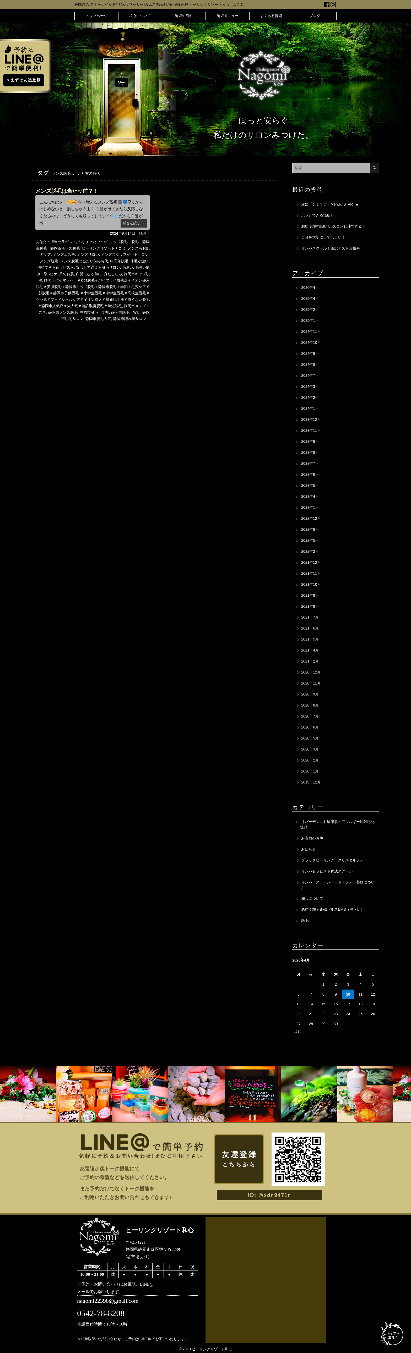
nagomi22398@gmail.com (108, 1301)
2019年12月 (311, 783)
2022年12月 (311, 519)
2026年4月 (310, 288)
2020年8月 (310, 706)
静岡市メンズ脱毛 (63, 312)
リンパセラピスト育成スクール (327, 871)
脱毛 (142, 233)
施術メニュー (228, 16)
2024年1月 (310, 409)
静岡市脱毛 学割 (94, 312)
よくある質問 (271, 16)
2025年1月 (310, 321)
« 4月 (296, 1032)
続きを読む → (134, 223)
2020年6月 (310, 728)
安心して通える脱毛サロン (98, 267)
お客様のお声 (312, 838)
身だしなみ (113, 274)
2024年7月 (310, 376)
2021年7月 (310, 618)
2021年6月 (310, 629)
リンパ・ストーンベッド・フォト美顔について (337, 885)
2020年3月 (310, 750)
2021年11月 (311, 574)
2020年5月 (310, 739)
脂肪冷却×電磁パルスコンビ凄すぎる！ (333, 226)
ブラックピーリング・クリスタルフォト (334, 860)
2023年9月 (310, 442)
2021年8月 (310, 607)
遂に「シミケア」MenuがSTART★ (330, 204)
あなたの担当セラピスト (56, 242)
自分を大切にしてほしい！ (323, 237)
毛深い (127, 267)
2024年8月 (310, 365)
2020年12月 (311, 673)
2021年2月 (310, 662)
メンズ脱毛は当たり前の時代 (84, 261)
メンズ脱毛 (49, 261)
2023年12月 (311, 420)
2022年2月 (310, 552)
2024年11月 (311, 332)
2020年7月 (310, 717)
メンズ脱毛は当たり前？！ (66, 191)
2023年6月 (310, 475)
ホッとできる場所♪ (316, 215)
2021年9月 (310, 596)
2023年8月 (310, 453)
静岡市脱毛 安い (125, 312)
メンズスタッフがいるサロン (125, 254)
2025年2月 (310, 310)
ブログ (314, 16)
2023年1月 (310, 508)
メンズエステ (64, 254)
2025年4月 (310, 299)
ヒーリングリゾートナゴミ (104, 248)
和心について (140, 16)
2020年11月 (311, 684)
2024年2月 (310, 398)
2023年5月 (310, 486)
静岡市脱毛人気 (98, 319)
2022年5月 (310, 541)
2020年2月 (310, 761)
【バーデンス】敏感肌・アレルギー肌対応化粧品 (337, 825)
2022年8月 (310, 530)
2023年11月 (311, 431)
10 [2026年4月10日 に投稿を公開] (348, 995)
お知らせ (308, 849)
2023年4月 (310, 497)
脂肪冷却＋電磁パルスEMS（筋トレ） (332, 910)
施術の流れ (184, 16)
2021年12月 (311, 563)
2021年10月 (311, 585)
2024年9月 (310, 354)
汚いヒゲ (49, 274)
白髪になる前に (89, 274)
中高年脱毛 (119, 261)
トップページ (96, 16)
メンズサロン (88, 254)
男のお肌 (66, 274)
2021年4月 (310, 651)
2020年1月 (310, 772)
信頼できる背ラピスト (55, 267)
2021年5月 (310, 640)
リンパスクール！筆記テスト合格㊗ (330, 248)
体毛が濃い (139, 261)
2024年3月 (310, 387)
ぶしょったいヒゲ (92, 242)
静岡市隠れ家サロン (129, 319)
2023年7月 (310, 464)
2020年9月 (310, 695)
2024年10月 (311, 343)
